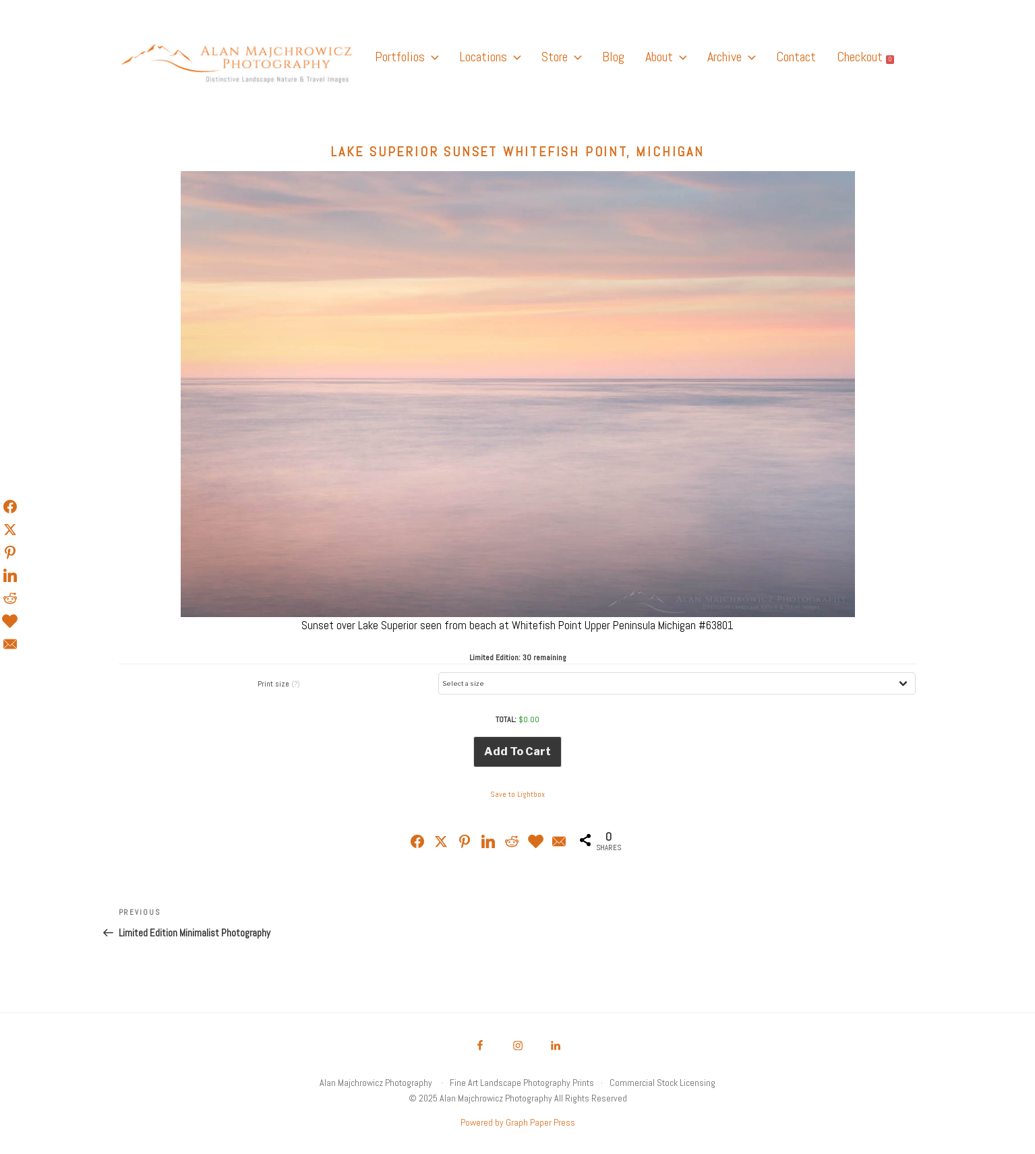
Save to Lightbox (517, 794)
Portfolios (406, 56)
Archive (731, 56)
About (665, 56)
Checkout (865, 56)
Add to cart (517, 751)
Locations (490, 56)
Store (561, 56)
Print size (279, 683)
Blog (613, 56)
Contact (796, 56)
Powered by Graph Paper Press (518, 1122)
